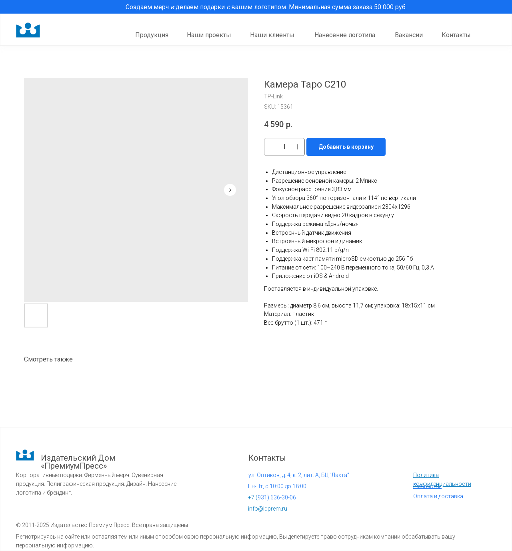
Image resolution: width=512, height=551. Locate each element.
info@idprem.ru (267, 508)
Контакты (456, 35)
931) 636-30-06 (272, 497)
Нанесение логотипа (344, 35)
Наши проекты (209, 35)
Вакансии (409, 35)
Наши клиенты (272, 35)
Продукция (151, 35)
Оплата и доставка (438, 496)
